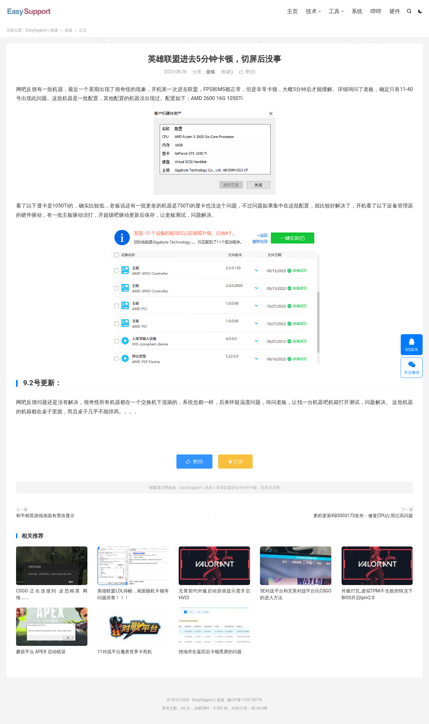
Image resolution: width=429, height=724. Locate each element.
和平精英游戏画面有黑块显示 (45, 515)
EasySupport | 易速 (28, 11)
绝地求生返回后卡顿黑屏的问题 (210, 651)
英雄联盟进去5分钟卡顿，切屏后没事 (214, 59)
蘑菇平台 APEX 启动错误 (41, 651)
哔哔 (376, 11)
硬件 (394, 11)
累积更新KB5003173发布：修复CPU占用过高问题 (363, 515)
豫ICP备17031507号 (244, 700)
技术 (311, 11)
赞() (247, 71)
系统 (357, 11)
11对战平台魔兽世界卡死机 (124, 651)
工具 (334, 11)
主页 (292, 11)
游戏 (68, 30)
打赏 (235, 461)
